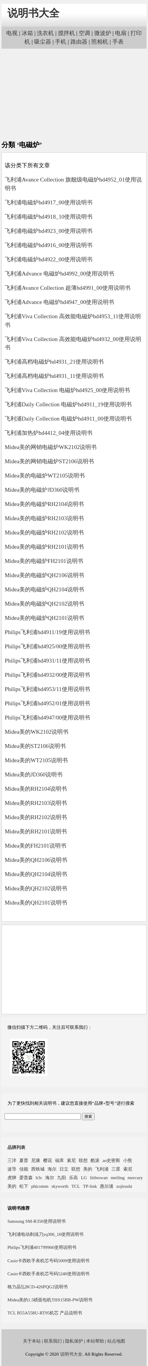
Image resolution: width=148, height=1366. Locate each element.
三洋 (11, 1160)
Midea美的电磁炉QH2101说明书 (44, 618)
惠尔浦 (106, 1186)
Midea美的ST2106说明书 (35, 746)
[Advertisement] (74, 94)
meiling (118, 1177)
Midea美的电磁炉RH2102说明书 (44, 532)
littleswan (99, 1177)
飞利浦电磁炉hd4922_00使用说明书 (48, 259)
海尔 (52, 1168)
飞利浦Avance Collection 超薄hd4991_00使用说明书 (67, 288)
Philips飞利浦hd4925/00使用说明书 (47, 646)
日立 (63, 1168)
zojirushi (124, 1186)
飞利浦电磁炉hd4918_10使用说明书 (48, 217)
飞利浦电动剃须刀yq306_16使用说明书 (45, 1234)
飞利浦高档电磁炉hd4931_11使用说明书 (54, 376)
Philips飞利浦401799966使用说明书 (41, 1247)
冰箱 (27, 33)
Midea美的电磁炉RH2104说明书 (44, 504)
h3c (39, 1177)
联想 (83, 1160)
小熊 (127, 1160)
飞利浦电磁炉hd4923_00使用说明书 (48, 231)
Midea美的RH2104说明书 (36, 789)
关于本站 (32, 1340)
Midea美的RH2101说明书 (36, 831)
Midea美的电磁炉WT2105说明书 (45, 475)
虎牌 (11, 1177)
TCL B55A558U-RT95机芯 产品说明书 (44, 1312)
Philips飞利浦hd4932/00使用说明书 (47, 675)
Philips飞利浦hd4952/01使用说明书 (47, 703)
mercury (135, 1177)
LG (84, 1177)
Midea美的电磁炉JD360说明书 (42, 490)
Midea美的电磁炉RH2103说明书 (44, 518)
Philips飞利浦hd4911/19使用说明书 (47, 632)
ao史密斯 (111, 1160)
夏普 (23, 1160)
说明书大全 (33, 13)
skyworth (59, 1186)
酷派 (95, 1160)
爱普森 (26, 1177)
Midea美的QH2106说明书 (36, 860)
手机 (60, 42)
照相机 (99, 42)
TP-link (90, 1186)
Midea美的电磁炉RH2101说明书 (44, 547)
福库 (59, 1160)
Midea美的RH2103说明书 (36, 803)
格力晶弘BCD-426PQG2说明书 (37, 1286)
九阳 (61, 1177)
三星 (115, 1168)
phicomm (39, 1186)
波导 (11, 1168)
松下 (23, 1186)
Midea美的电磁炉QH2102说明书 (44, 604)
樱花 (47, 1160)
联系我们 (53, 1340)
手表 (118, 42)
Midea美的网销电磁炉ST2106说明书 (49, 461)
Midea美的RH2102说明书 (36, 817)
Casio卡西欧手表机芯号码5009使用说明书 (48, 1260)
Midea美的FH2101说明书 (35, 846)
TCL (75, 1186)
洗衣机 (45, 33)
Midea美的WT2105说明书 (36, 760)
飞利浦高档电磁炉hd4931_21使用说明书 (54, 362)
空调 (84, 33)
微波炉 (102, 33)
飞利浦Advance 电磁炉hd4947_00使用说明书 (59, 302)
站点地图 (116, 1340)
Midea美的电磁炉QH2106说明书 (44, 575)
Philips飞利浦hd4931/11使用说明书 (47, 660)
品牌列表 (16, 1147)
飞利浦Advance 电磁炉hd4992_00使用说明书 (59, 273)
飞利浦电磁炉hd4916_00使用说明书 (48, 245)
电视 (12, 33)
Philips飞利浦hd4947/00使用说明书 (47, 717)
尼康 (35, 1160)
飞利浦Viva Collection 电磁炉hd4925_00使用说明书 (67, 390)
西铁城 (38, 1168)
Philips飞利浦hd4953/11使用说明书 (47, 689)
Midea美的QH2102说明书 (36, 888)
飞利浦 (101, 1168)
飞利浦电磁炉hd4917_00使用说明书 (48, 202)
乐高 (73, 1177)
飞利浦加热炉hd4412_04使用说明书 (48, 433)
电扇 (120, 33)
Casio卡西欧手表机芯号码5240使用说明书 (48, 1273)
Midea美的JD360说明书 (33, 774)
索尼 (71, 1160)
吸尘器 (42, 42)
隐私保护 (74, 1340)
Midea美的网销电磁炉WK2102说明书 (51, 447)
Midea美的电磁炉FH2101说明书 (44, 561)
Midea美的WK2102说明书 (36, 732)
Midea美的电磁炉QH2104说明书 (44, 589)
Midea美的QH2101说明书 (36, 902)
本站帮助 (95, 1340)
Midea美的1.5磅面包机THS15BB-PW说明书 (49, 1299)
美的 (87, 1168)
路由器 (78, 42)
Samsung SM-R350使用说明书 (36, 1221)
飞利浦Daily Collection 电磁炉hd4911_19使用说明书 (68, 404)
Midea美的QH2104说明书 (36, 874)
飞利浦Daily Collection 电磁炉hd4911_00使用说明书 (68, 418)
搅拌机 (66, 33)
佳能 (23, 1168)
